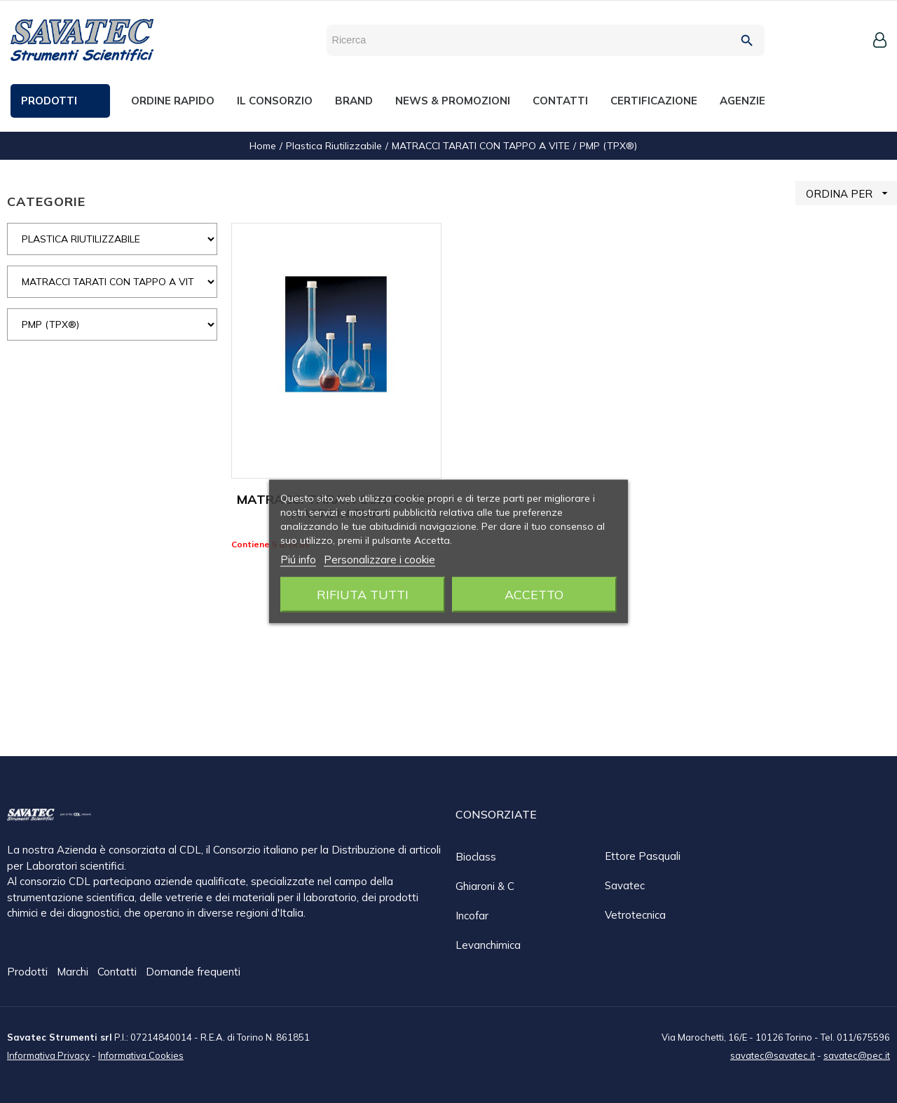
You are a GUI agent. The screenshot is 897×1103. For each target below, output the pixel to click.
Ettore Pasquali (642, 856)
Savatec (625, 885)
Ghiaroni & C (485, 886)
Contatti (118, 972)
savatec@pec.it (856, 1054)
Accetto (534, 595)
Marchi (74, 972)
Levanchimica (488, 945)
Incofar (472, 915)
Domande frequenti (193, 972)
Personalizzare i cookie (379, 559)
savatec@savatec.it (772, 1054)
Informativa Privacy (48, 1054)
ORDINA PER (851, 193)
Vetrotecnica (635, 915)
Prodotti (28, 972)
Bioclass (476, 856)
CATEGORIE (46, 201)
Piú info (298, 559)
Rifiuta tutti (363, 595)
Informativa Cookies (141, 1054)
